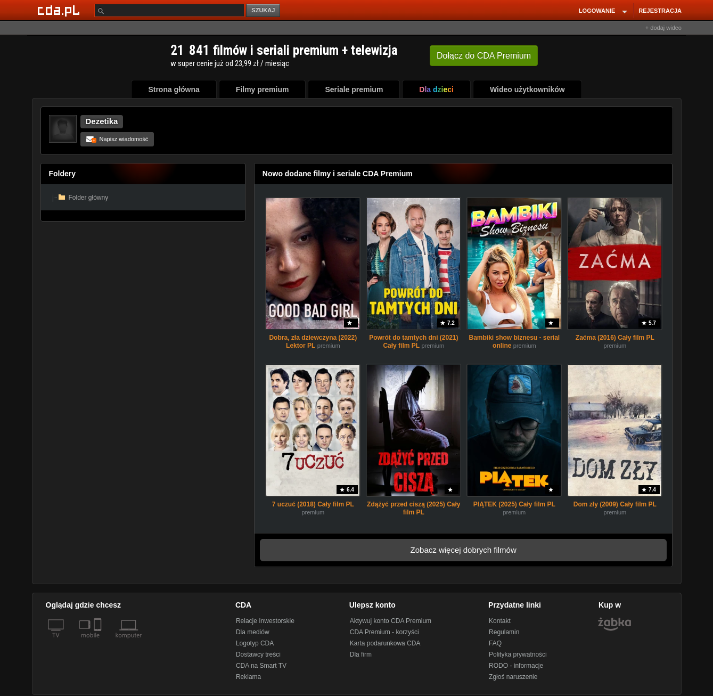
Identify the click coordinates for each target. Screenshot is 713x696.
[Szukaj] (169, 10)
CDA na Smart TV (261, 665)
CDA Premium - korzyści (384, 632)
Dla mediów (252, 632)
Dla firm (361, 654)
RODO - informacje (516, 665)
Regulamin (504, 632)
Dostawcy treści (258, 654)
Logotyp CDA (255, 643)
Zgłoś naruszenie (513, 677)
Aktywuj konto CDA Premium (390, 621)
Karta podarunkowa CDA (385, 643)
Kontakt (500, 621)
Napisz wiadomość (117, 139)
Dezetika (102, 121)
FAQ (495, 643)
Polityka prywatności (518, 654)
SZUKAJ (263, 10)
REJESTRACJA (660, 10)
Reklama (248, 677)
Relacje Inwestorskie (265, 621)
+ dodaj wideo (663, 27)
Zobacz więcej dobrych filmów (464, 549)
